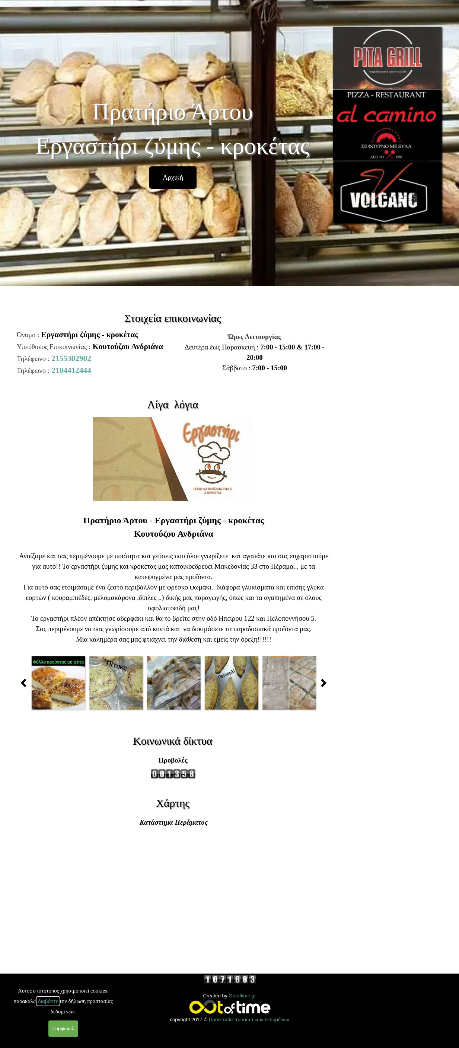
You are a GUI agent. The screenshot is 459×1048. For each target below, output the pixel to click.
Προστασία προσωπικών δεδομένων (249, 1019)
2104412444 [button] (71, 370)
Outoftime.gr (242, 996)
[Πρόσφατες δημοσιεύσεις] (25, 682)
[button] (58, 682)
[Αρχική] (173, 177)
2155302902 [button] (71, 358)
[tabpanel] (252, 352)
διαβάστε (48, 1001)
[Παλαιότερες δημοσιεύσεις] (321, 682)
